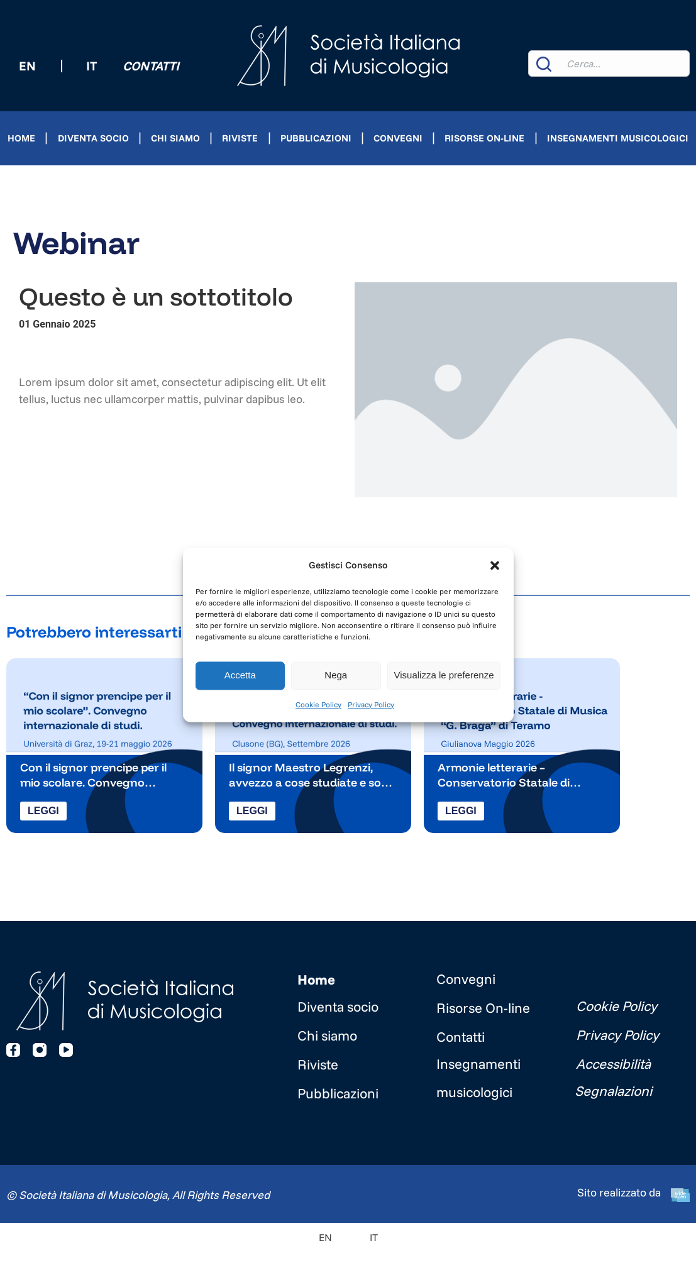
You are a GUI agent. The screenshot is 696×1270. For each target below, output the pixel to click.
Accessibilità (613, 1064)
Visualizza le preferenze (444, 675)
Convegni (398, 138)
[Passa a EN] (325, 1237)
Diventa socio (93, 138)
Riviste (240, 138)
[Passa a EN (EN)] (27, 66)
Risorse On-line (484, 138)
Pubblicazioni (315, 138)
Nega (335, 675)
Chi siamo (175, 138)
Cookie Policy (318, 704)
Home (21, 138)
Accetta (240, 675)
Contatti (151, 66)
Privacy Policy (371, 704)
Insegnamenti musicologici (617, 138)
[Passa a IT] (361, 1237)
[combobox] (609, 63)
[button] (495, 565)
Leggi (43, 810)
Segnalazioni (613, 1091)
